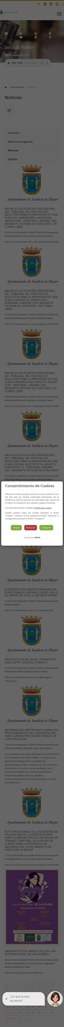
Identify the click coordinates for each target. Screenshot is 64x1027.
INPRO (37, 537)
